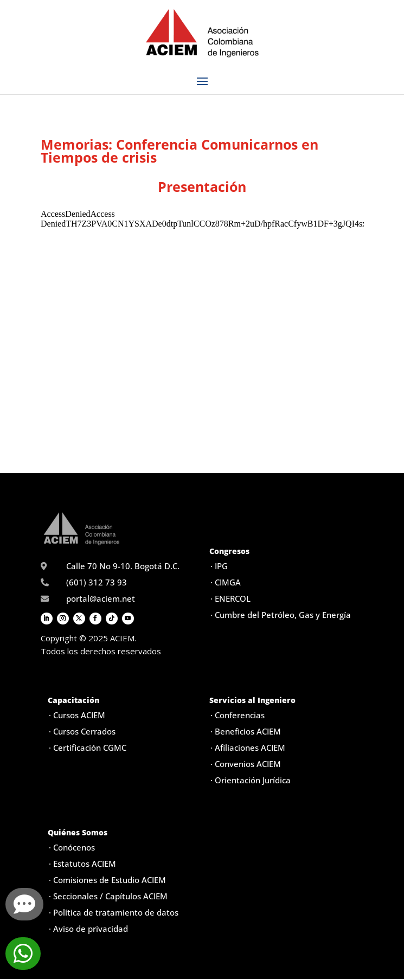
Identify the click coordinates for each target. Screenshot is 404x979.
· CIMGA (225, 582)
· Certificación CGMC (87, 747)
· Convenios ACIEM (245, 763)
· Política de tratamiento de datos (113, 912)
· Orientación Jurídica (250, 780)
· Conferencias (237, 715)
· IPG (219, 566)
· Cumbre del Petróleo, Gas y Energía (280, 614)
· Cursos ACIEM (77, 715)
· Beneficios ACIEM (245, 731)
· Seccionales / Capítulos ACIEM (108, 896)
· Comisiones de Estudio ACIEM (107, 879)
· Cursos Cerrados (82, 731)
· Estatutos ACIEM (82, 863)
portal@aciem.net (100, 598)
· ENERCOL (230, 598)
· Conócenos (72, 847)
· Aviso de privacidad (88, 928)
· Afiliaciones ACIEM (247, 747)
